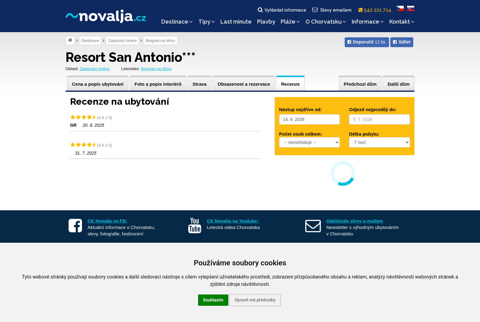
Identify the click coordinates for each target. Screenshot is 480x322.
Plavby (266, 21)
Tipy (206, 21)
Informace (368, 21)
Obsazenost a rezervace (244, 84)
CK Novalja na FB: (107, 220)
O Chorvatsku (326, 21)
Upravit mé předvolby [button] (255, 300)
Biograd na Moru (160, 40)
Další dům (399, 84)
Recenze (290, 84)
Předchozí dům (360, 84)
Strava (200, 84)
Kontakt (401, 21)
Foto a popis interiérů (158, 84)
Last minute (236, 21)
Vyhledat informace (281, 10)
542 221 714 (376, 10)
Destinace (177, 21)
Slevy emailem (331, 10)
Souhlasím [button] (213, 300)
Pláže (290, 21)
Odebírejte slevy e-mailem (354, 220)
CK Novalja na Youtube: (233, 220)
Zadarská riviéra (122, 40)
